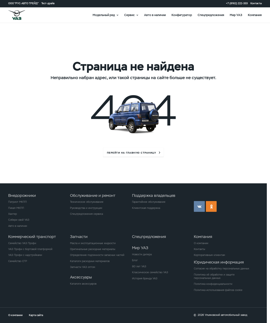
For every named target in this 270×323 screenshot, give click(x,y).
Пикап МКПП (16, 208)
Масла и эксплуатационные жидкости (93, 243)
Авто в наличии (155, 15)
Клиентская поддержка (146, 208)
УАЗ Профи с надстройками (25, 255)
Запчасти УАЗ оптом (82, 267)
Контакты (256, 3)
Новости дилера (142, 254)
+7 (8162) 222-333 (237, 3)
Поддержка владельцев (153, 195)
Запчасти (79, 236)
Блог (135, 260)
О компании (201, 243)
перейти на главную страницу (131, 152)
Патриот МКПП (17, 202)
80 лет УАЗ (139, 266)
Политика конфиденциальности (213, 284)
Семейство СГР (17, 261)
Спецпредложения (211, 15)
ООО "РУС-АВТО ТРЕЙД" (23, 3)
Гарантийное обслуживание (148, 202)
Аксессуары (81, 277)
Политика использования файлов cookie (218, 290)
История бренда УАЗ (144, 278)
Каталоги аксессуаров (83, 283)
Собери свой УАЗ (18, 220)
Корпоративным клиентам (209, 255)
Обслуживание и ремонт (92, 195)
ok (211, 206)
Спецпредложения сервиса (86, 214)
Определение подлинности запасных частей (97, 255)
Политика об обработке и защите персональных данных (214, 276)
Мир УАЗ (236, 15)
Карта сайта (36, 315)
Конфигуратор (181, 15)
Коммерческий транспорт (32, 236)
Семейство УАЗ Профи (22, 243)
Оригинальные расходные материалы (92, 249)
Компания (255, 15)
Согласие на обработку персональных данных (221, 268)
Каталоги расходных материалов (89, 261)
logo (21, 15)
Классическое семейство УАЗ (150, 272)
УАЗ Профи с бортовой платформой (30, 249)
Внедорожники (22, 195)
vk (199, 206)
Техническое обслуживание (86, 202)
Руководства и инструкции (86, 208)
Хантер (12, 214)
